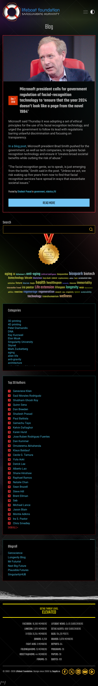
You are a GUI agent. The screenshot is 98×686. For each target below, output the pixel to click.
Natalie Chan (20, 482)
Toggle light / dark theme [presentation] (92, 12)
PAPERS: (55, 654)
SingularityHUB (17, 574)
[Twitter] (71, 672)
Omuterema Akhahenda (27, 445)
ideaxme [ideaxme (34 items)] (73, 283)
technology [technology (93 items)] (35, 296)
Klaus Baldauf (21, 450)
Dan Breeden (20, 409)
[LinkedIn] (78, 672)
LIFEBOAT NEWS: (58, 624)
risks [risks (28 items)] (63, 292)
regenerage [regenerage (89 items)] (30, 292)
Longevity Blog (17, 557)
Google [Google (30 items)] (32, 283)
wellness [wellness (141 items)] (65, 296)
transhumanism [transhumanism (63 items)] (50, 296)
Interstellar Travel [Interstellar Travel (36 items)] (14, 288)
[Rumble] (91, 672)
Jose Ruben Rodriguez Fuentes (31, 436)
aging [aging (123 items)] (8, 274)
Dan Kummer (21, 441)
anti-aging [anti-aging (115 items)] (33, 274)
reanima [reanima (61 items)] (18, 292)
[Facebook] (65, 672)
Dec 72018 (13, 101)
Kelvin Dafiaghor (23, 427)
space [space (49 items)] (77, 292)
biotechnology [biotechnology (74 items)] (16, 278)
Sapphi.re (56, 671)
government (39, 192)
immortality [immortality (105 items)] (84, 283)
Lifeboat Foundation (24, 671)
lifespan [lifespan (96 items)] (60, 287)
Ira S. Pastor (20, 518)
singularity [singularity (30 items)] (70, 292)
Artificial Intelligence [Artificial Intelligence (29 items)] (48, 274)
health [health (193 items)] (41, 282)
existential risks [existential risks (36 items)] (84, 278)
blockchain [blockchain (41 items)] (37, 278)
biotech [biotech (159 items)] (89, 274)
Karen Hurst (20, 432)
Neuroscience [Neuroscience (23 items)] (88, 288)
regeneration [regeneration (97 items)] (46, 292)
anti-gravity (14, 359)
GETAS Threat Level (49, 611)
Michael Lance (21, 505)
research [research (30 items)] (58, 292)
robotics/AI (51, 192)
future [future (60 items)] (19, 283)
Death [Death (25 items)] (76, 278)
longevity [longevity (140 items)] (72, 287)
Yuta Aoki (18, 459)
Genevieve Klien (22, 391)
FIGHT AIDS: (31, 644)
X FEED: (29, 634)
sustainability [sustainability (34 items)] (86, 292)
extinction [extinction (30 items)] (11, 283)
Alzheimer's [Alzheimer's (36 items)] (20, 274)
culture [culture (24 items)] (71, 278)
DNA (10, 331)
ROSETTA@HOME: (27, 654)
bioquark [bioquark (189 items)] (76, 273)
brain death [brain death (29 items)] (47, 278)
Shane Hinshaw (22, 473)
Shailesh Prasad (24, 192)
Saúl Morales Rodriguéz (27, 395)
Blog (49, 27)
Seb (15, 500)
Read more (49, 203)
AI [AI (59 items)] (14, 274)
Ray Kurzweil (15, 335)
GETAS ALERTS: (57, 629)
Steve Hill (18, 491)
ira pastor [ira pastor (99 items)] (28, 287)
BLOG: (53, 634)
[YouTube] (85, 672)
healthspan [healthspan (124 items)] (54, 283)
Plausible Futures (18, 570)
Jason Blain (20, 509)
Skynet (12, 345)
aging (11, 352)
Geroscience (15, 553)
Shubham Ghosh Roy (25, 400)
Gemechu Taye (22, 423)
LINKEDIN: (28, 629)
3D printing (14, 321)
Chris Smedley (21, 523)
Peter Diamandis (18, 328)
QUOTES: (54, 659)
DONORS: (38, 639)
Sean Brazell (20, 486)
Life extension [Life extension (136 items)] (44, 287)
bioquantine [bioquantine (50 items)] (62, 274)
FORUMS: (40, 659)
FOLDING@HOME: (28, 649)
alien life (13, 355)
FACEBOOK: (27, 624)
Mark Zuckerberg (18, 349)
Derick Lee (19, 464)
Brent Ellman (20, 496)
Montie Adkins (21, 514)
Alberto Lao (20, 468)
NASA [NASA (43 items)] (81, 288)
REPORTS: (55, 644)
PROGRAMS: (56, 649)
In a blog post (17, 146)
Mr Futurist (14, 561)
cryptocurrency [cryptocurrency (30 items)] (63, 278)
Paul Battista (20, 418)
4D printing (14, 324)
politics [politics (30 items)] (10, 292)
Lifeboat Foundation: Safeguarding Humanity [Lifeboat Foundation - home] (40, 12)
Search (91, 229)
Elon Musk (14, 338)
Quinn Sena (20, 404)
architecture (15, 362)
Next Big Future (17, 565)
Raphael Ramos (22, 477)
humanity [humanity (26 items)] (65, 283)
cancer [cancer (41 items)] (54, 278)
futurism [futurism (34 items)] (26, 283)
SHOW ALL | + (13, 528)
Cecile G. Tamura (23, 454)
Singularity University (20, 342)
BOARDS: (55, 639)
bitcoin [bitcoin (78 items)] (28, 278)
